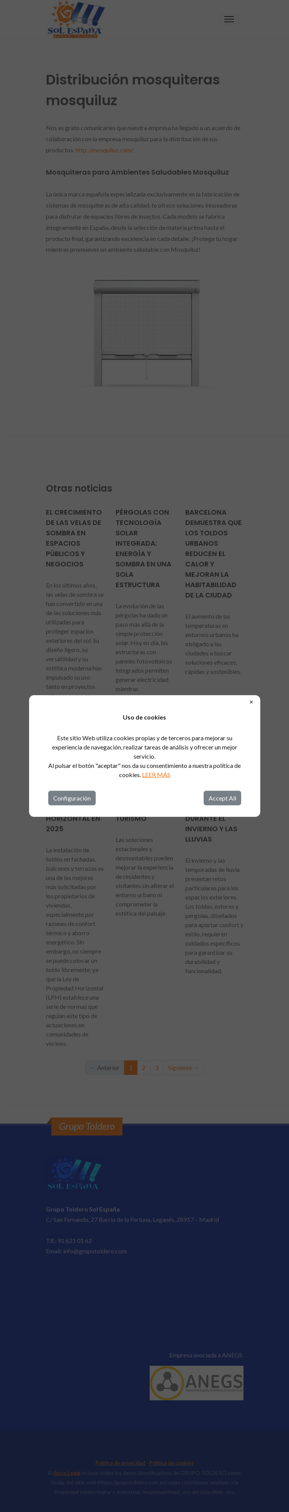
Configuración (72, 798)
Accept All (222, 798)
